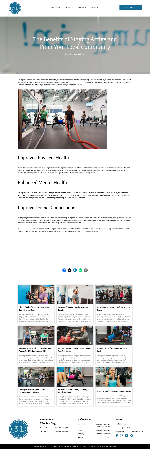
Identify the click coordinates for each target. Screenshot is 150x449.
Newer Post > (127, 246)
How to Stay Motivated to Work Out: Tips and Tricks (113, 308)
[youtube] (127, 436)
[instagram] (122, 436)
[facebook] (117, 436)
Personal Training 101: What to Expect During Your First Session (74, 349)
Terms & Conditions (92, 447)
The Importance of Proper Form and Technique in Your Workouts (32, 390)
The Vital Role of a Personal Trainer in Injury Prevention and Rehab (35, 308)
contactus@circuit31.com (124, 428)
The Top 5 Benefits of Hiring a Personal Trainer (114, 391)
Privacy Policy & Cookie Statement (62, 447)
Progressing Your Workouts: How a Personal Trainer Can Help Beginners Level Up (35, 349)
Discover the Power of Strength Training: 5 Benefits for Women (73, 390)
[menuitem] (56, 7)
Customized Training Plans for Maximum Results (73, 308)
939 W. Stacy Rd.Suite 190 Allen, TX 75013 (130, 431)
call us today (104, 231)
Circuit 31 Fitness (77, 82)
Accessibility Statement (79, 447)
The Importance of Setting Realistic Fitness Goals (112, 349)
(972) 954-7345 (120, 424)
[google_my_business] (131, 436)
